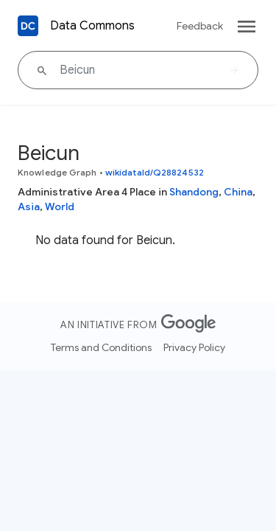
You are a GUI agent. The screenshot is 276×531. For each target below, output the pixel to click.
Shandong (194, 191)
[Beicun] (138, 70)
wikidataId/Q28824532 (154, 172)
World (59, 206)
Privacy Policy (194, 347)
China (238, 191)
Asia (29, 206)
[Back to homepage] (28, 25)
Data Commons (92, 25)
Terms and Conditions (101, 347)
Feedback (200, 25)
